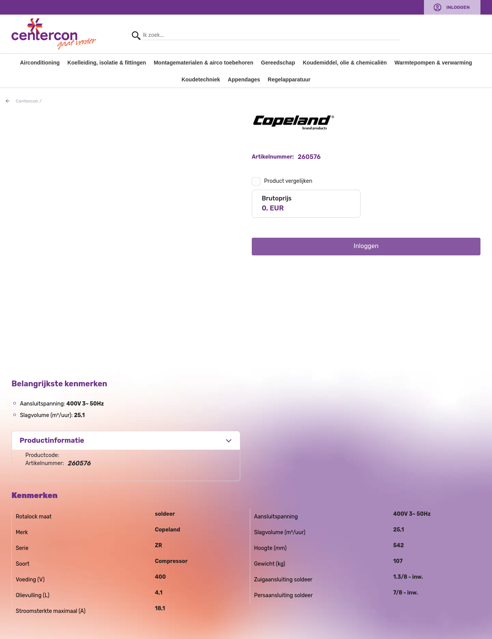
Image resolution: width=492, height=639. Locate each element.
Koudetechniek (200, 79)
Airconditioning (40, 63)
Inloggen (458, 7)
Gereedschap (278, 63)
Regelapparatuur (289, 79)
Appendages (244, 79)
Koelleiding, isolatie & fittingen (106, 63)
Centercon (27, 101)
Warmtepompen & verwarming (433, 63)
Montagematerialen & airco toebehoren (203, 63)
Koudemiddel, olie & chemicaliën (345, 63)
